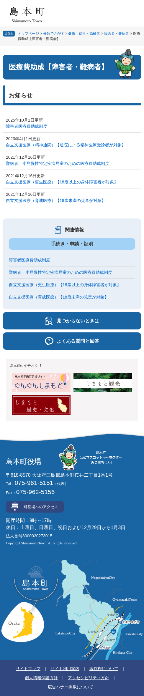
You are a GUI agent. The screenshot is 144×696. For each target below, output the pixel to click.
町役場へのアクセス (41, 507)
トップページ (28, 34)
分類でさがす (53, 34)
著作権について (103, 668)
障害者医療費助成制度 (26, 126)
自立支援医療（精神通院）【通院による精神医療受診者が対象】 (66, 144)
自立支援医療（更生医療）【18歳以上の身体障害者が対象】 (62, 182)
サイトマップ (28, 668)
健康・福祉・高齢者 (84, 34)
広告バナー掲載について (70, 687)
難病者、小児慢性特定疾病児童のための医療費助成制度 (57, 163)
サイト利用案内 (64, 668)
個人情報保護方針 (41, 677)
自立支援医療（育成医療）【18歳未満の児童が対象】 (56, 200)
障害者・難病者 (116, 34)
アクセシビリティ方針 (88, 677)
